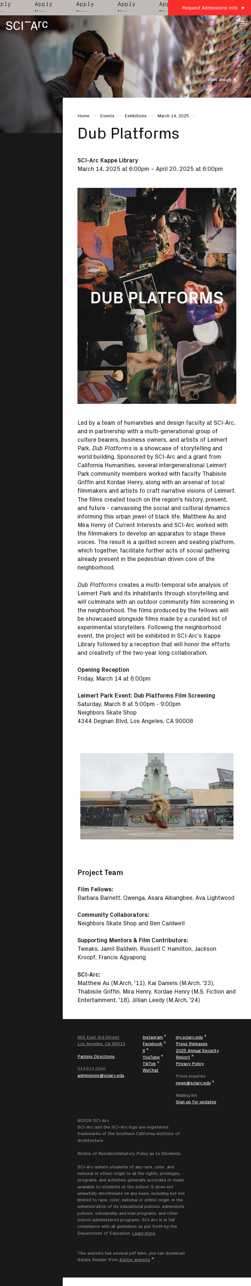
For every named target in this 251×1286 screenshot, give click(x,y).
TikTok (149, 1063)
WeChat (150, 1070)
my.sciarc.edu (189, 1037)
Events (107, 115)
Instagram (152, 1037)
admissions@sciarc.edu (100, 1075)
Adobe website (134, 1259)
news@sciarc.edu (193, 1082)
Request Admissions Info (210, 7)
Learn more (143, 1233)
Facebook (152, 1043)
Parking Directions (96, 1056)
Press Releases (192, 1043)
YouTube (151, 1057)
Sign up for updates (196, 1101)
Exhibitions (136, 115)
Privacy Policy (190, 1063)
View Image (219, 79)
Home (83, 115)
